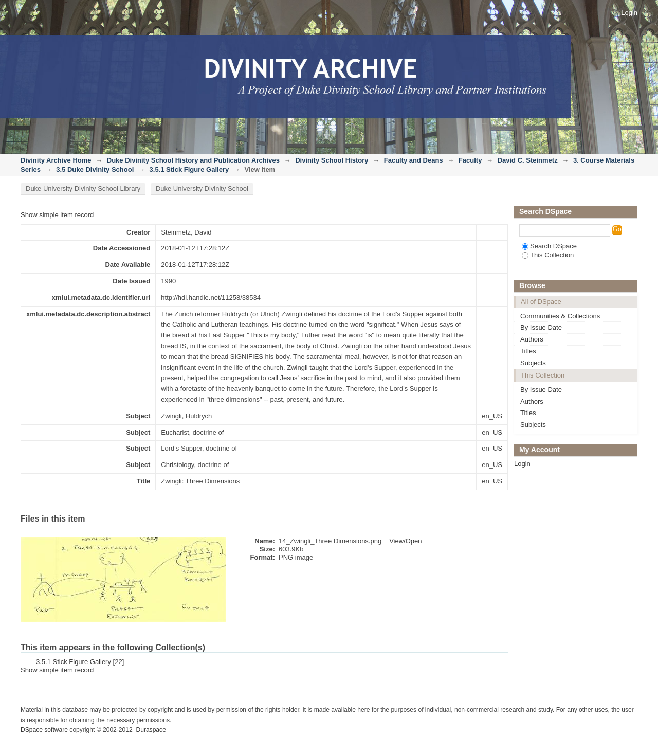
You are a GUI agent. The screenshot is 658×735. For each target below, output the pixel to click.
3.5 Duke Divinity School (95, 169)
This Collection (548, 255)
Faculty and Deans (413, 160)
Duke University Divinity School (202, 188)
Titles (528, 351)
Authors (531, 339)
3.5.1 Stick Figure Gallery (189, 169)
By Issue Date (541, 327)
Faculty (470, 160)
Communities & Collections (560, 316)
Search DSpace (549, 246)
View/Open (405, 541)
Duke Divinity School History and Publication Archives (193, 160)
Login (629, 12)
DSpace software (44, 729)
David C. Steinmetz (528, 160)
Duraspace (151, 729)
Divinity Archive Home (56, 160)
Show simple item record (57, 215)
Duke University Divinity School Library (83, 188)
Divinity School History (331, 160)
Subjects (533, 363)
